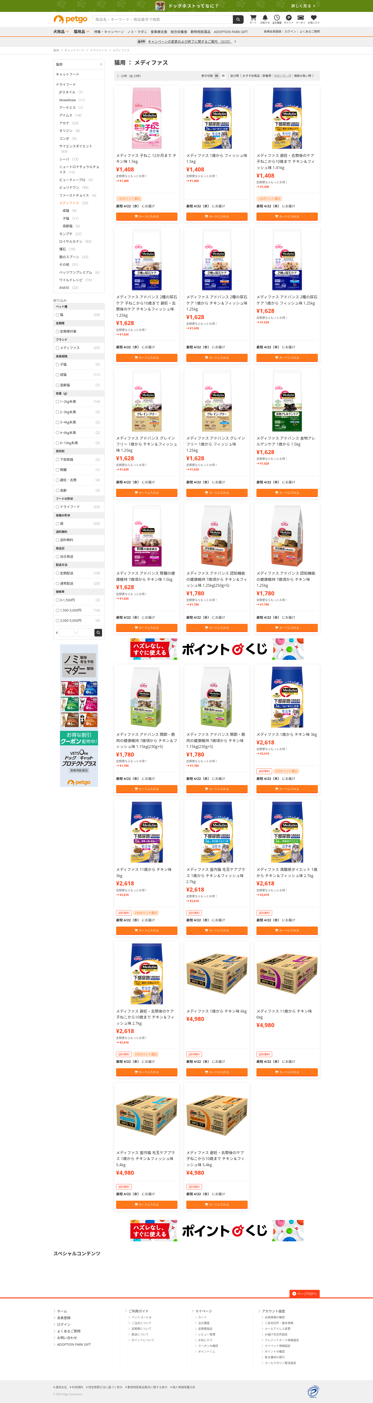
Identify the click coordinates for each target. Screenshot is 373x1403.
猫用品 (79, 31)
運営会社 (61, 1387)
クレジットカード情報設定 (282, 1340)
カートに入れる (147, 216)
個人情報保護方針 (183, 1387)
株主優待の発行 (275, 1357)
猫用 (59, 64)
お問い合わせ (67, 1337)
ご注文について (142, 1323)
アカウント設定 (273, 1311)
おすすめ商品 (251, 76)
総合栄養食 (179, 32)
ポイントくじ (206, 1352)
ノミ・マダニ (137, 32)
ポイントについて (143, 1340)
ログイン (290, 31)
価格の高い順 (302, 76)
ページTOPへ (304, 1293)
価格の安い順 (282, 76)
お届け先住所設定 (276, 1334)
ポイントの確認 (275, 1352)
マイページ (203, 1311)
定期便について (142, 1329)
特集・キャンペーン (109, 32)
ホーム (62, 1311)
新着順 (267, 76)
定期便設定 (205, 1329)
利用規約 (77, 1387)
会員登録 (63, 1318)
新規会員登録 (272, 31)
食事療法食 (159, 32)
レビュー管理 (206, 1334)
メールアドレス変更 (277, 1329)
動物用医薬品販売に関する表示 (147, 1387)
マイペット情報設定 (277, 1346)
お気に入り (205, 1340)
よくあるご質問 (310, 31)
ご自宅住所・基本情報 (279, 1323)
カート (202, 1317)
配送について (140, 1334)
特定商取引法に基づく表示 (105, 1387)
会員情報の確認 (275, 1317)
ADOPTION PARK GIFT (231, 32)
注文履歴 (204, 1323)
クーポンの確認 (208, 1346)
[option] (186, 6)
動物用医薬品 (201, 32)
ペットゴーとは (142, 1317)
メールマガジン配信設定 (280, 1363)
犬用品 (59, 31)
